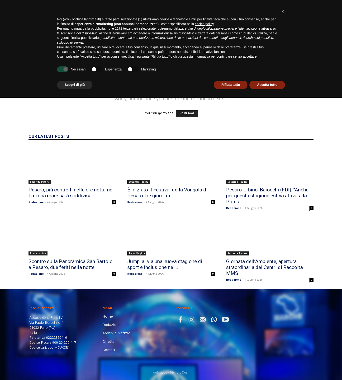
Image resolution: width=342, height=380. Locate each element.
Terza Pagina (137, 253)
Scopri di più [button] (75, 367)
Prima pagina (38, 253)
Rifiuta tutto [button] (230, 367)
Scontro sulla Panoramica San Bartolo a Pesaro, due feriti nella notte (70, 264)
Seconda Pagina (40, 181)
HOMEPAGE (187, 113)
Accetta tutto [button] (267, 367)
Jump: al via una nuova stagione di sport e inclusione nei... (164, 264)
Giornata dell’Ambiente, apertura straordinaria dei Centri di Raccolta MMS (264, 267)
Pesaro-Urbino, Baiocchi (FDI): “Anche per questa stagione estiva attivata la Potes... (267, 195)
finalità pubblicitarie (85, 320)
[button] (305, 67)
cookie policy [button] (204, 306)
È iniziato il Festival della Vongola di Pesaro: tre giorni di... (167, 193)
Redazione (36, 202)
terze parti (130, 311)
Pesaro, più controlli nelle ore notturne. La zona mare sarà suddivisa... (71, 193)
